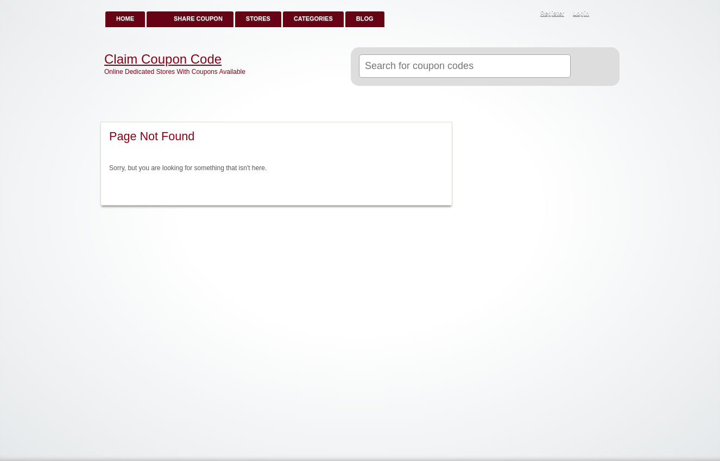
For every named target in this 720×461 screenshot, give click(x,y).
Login (581, 13)
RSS (605, 14)
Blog (365, 18)
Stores (258, 18)
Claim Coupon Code (163, 59)
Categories (313, 18)
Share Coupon (198, 18)
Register (552, 13)
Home (125, 18)
